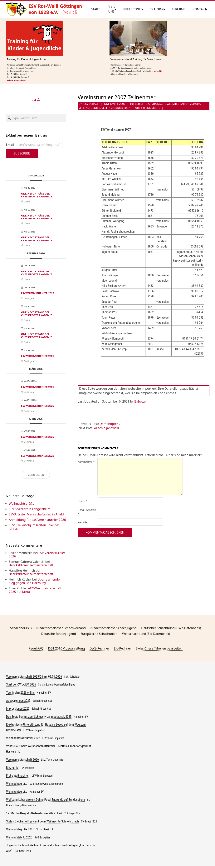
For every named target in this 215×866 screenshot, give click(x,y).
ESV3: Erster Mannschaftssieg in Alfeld (36, 514)
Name (82, 501)
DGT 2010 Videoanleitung (66, 648)
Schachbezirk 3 (21, 628)
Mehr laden (35, 475)
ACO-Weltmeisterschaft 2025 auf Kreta (35, 590)
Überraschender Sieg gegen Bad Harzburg (35, 581)
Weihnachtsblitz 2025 (19, 837)
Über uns (111, 9)
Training (157, 9)
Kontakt (199, 9)
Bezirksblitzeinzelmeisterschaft (31, 565)
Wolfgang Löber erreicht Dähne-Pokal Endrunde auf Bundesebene (45, 799)
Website (82, 522)
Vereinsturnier (89, 108)
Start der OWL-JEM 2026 (21, 684)
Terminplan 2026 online (20, 692)
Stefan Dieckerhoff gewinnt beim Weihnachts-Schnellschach (42, 821)
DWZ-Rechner (99, 648)
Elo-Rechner (122, 648)
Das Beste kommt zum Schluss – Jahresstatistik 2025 (38, 716)
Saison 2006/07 (190, 104)
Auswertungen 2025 (18, 700)
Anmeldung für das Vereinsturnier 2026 (37, 520)
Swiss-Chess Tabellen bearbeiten (159, 648)
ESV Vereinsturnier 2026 (37, 293)
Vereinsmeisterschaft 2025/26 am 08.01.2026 (34, 676)
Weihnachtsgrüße (21, 503)
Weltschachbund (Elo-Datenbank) (146, 634)
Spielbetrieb (133, 9)
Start (95, 9)
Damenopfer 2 (110, 424)
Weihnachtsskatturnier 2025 (23, 738)
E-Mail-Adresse (87, 512)
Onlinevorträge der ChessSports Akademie (36, 195)
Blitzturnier (12, 767)
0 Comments (151, 108)
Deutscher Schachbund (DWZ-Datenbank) (171, 628)
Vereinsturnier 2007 (115, 108)
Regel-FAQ (36, 648)
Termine (178, 9)
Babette (140, 401)
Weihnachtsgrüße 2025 (20, 829)
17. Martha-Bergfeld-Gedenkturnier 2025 (30, 813)
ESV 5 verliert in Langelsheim (29, 509)
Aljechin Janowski (106, 428)
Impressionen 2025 (17, 708)
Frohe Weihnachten (17, 775)
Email (34, 144)
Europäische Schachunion (99, 634)
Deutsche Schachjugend (58, 634)
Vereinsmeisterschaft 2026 (22, 759)
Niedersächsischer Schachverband (61, 628)
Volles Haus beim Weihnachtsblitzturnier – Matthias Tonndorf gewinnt (48, 746)
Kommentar (86, 462)
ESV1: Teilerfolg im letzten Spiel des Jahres (34, 527)
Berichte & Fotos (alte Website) (156, 104)
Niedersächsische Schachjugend (113, 628)
